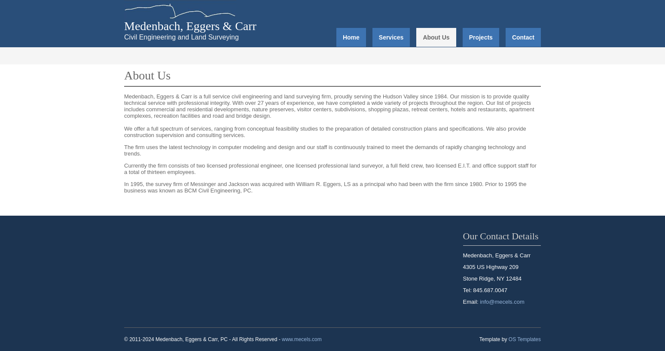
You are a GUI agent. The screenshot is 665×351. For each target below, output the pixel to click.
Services (391, 37)
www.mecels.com (302, 339)
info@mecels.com (502, 302)
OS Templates (525, 339)
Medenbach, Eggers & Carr (190, 26)
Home (351, 37)
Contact (523, 37)
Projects (481, 37)
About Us (436, 37)
